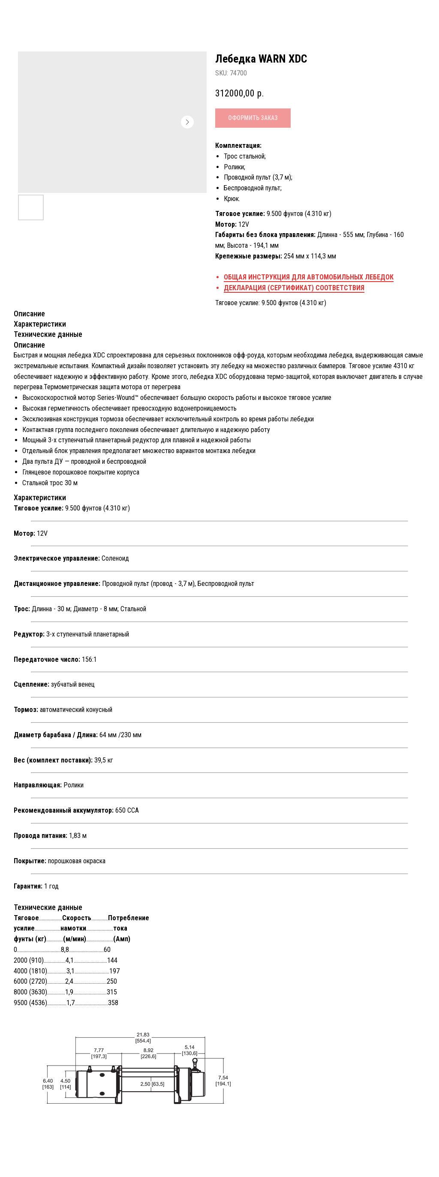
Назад (25, 13)
